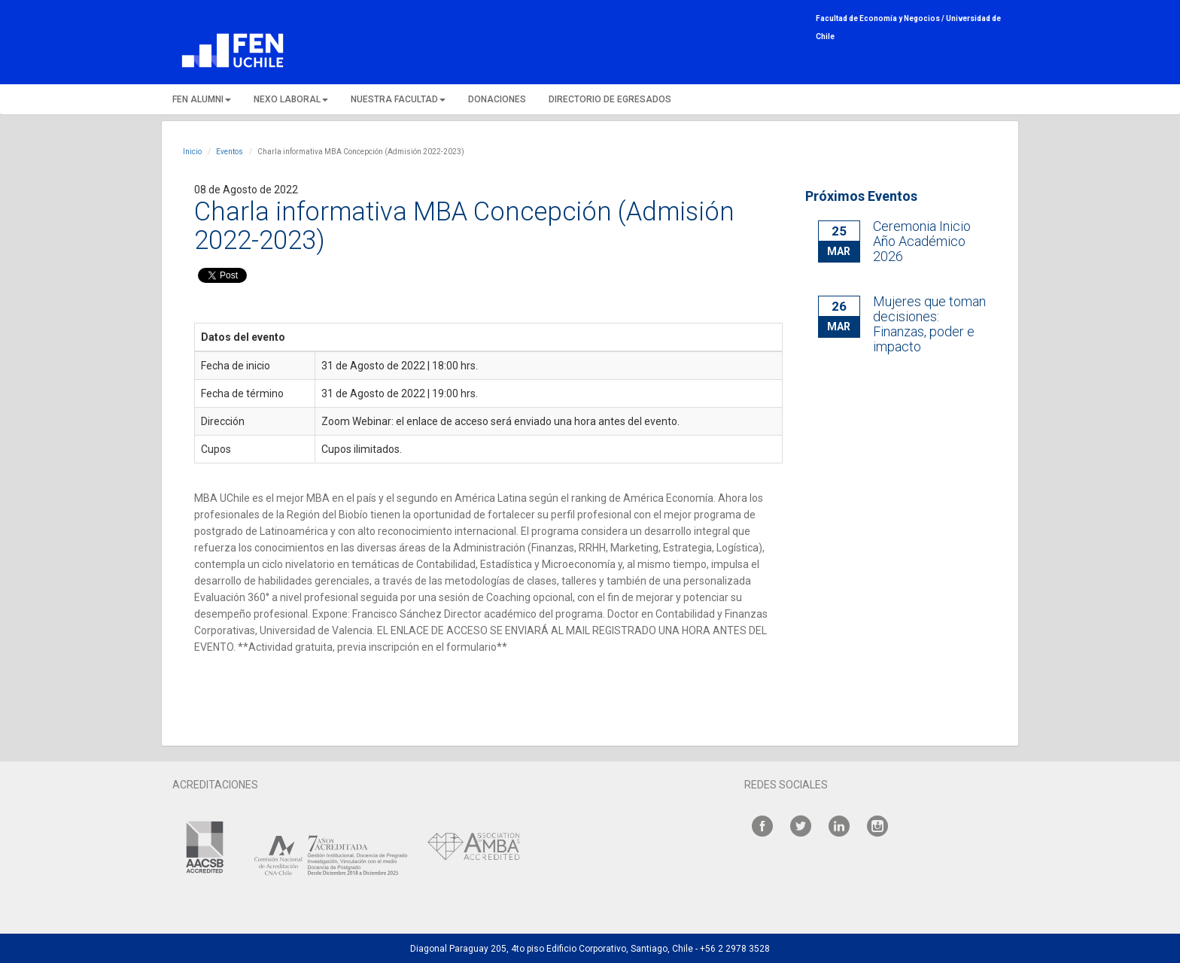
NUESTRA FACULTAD (398, 99)
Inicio (192, 151)
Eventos (229, 151)
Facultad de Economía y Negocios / (881, 18)
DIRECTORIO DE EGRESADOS (610, 99)
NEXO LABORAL (291, 99)
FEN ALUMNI (201, 99)
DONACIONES (497, 99)
